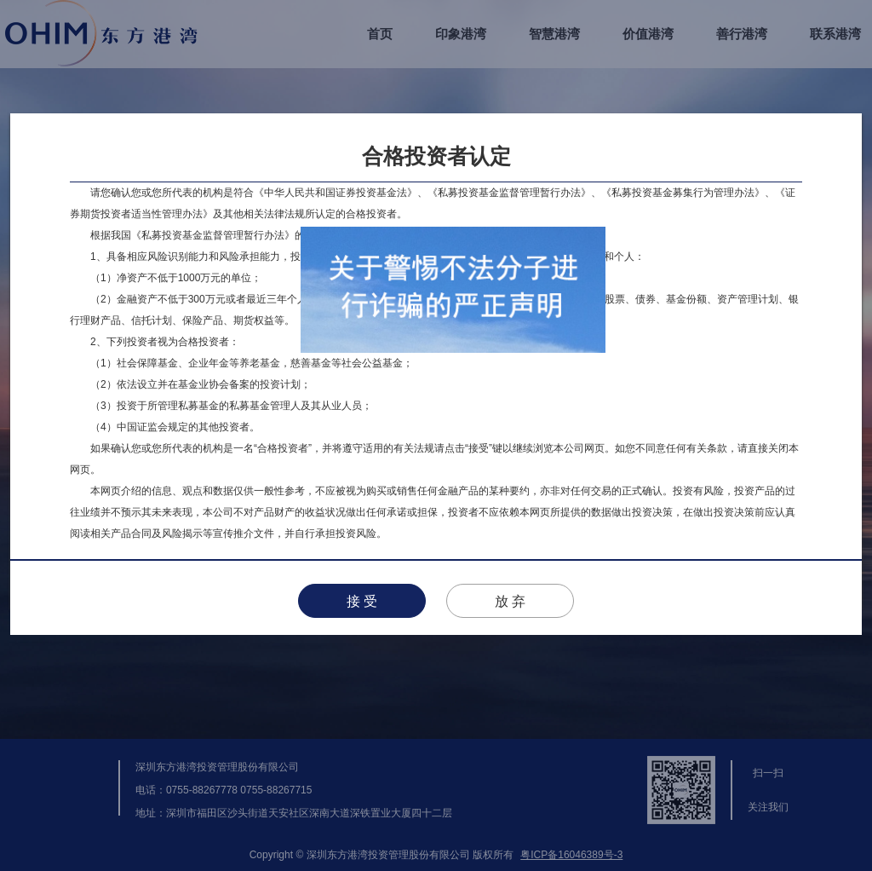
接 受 (362, 601)
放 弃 (510, 601)
